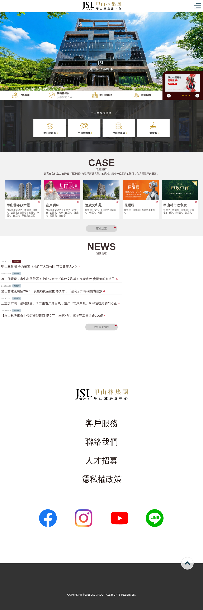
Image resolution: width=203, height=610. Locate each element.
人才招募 (101, 460)
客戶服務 (101, 423)
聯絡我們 (101, 441)
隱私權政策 (101, 479)
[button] (197, 96)
